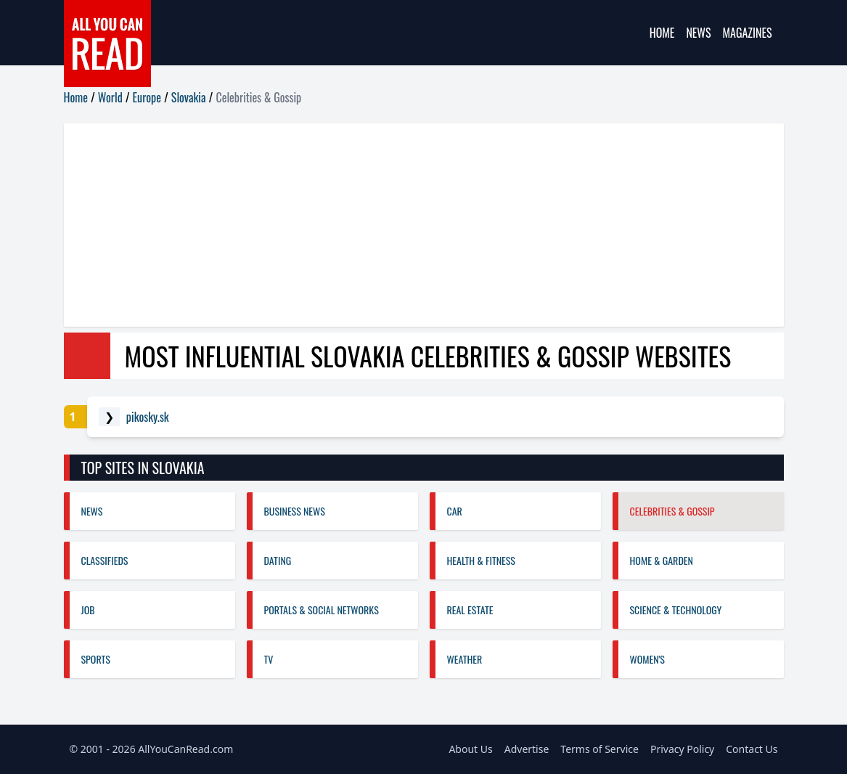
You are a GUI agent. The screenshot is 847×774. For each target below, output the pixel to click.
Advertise (526, 749)
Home (662, 32)
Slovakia (188, 97)
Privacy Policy (682, 749)
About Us (470, 749)
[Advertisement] (424, 225)
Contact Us (751, 749)
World (110, 97)
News (698, 32)
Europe (147, 97)
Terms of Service (599, 749)
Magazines (747, 32)
